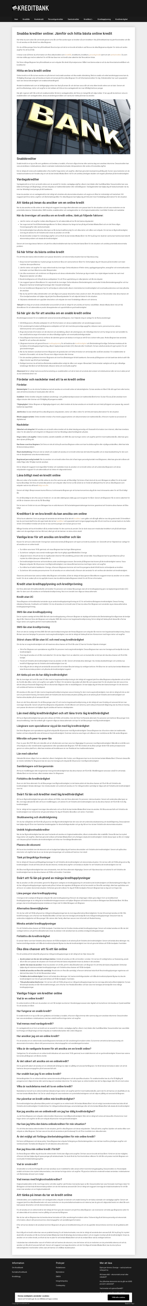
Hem (16, 19)
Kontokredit (38, 19)
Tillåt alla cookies (118, 1297)
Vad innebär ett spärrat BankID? (111, 1288)
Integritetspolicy (62, 1281)
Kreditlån (26, 19)
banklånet (60, 521)
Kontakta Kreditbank (19, 1272)
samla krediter (115, 55)
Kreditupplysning (104, 19)
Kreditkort (88, 19)
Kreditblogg (16, 1276)
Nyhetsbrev (60, 1272)
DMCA (58, 1276)
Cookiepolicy (60, 1285)
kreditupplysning (55, 343)
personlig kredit (95, 55)
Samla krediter (73, 19)
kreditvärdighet (80, 343)
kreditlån (68, 55)
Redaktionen (60, 1268)
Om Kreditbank (17, 1268)
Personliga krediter (55, 19)
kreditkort (77, 518)
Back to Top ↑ (130, 1303)
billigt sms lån (43, 485)
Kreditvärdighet (121, 19)
